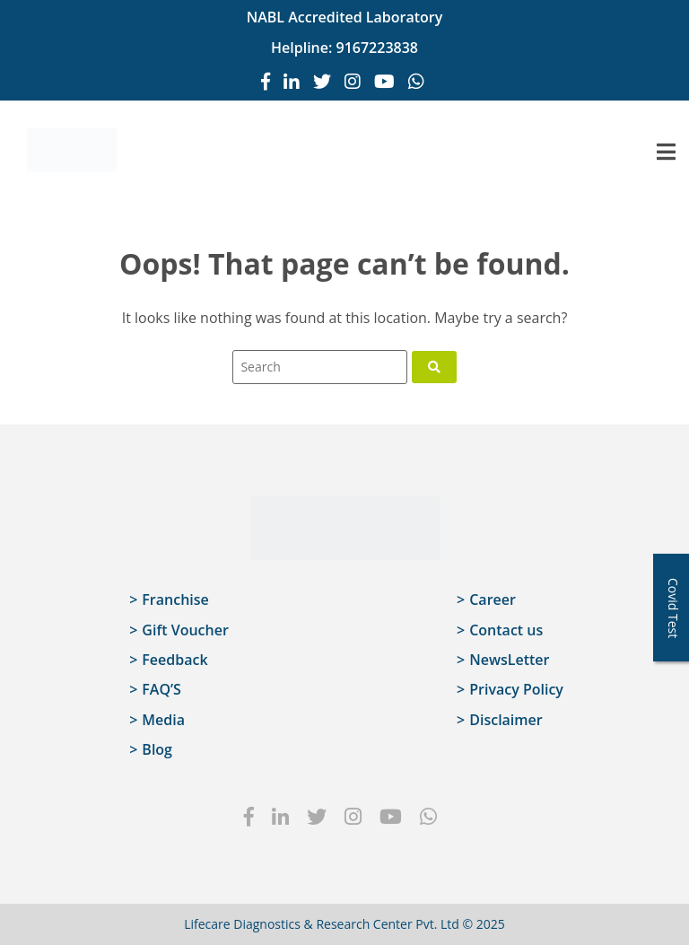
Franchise (175, 599)
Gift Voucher (185, 630)
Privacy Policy (516, 689)
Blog (157, 749)
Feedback (174, 659)
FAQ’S (161, 689)
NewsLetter (509, 659)
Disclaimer (506, 720)
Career (492, 599)
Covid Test (673, 608)
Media (163, 720)
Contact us (506, 630)
